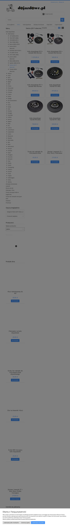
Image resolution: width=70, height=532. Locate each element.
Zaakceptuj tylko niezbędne (11, 522)
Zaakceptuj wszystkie (38, 522)
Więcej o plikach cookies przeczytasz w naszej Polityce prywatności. (19, 519)
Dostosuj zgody (25, 522)
